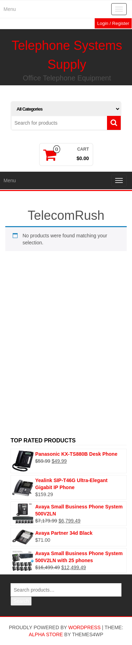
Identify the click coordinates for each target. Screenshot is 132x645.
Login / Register (113, 23)
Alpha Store (46, 634)
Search (21, 601)
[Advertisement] (66, 356)
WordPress (84, 627)
